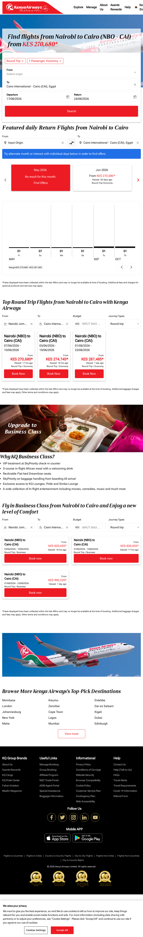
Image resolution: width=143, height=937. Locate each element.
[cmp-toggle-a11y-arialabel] (71, 142)
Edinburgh (101, 719)
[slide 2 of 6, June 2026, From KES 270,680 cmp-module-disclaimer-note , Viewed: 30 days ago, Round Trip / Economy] (102, 178)
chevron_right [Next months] (138, 178)
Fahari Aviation (10, 781)
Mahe (6, 719)
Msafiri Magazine (12, 786)
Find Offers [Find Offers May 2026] (41, 183)
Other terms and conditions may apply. (40, 388)
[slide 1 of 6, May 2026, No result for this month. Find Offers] (40, 178)
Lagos (52, 713)
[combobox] (34, 143)
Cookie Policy (83, 781)
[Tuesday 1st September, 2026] (104, 243)
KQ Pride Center (11, 776)
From (10, 69)
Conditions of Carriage (88, 765)
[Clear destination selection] (138, 143)
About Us (103, 7)
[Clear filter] (31, 320)
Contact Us (119, 760)
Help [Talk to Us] (122, 765)
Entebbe (100, 696)
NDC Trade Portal (49, 776)
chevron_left (122, 263)
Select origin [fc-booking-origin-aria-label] (15, 74)
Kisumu (53, 696)
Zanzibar (54, 702)
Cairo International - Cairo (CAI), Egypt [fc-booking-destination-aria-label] (31, 86)
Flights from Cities (105, 852)
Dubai (98, 713)
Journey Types (116, 312)
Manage (91, 7)
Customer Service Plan (88, 786)
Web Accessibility (85, 797)
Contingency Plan (85, 792)
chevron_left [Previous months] (5, 178)
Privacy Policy (83, 760)
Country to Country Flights (58, 852)
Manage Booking (49, 760)
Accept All (62, 930)
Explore (78, 7)
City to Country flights (73, 856)
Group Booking (48, 765)
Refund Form (120, 792)
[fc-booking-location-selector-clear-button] (135, 84)
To (8, 82)
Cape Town (55, 708)
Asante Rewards (116, 7)
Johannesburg (11, 708)
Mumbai (53, 719)
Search (71, 111)
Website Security (85, 771)
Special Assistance (50, 786)
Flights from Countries (128, 852)
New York (8, 713)
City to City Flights (84, 852)
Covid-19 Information (125, 786)
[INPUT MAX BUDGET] (92, 319)
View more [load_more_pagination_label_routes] (72, 729)
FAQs (116, 771)
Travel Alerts (120, 776)
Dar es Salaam (104, 702)
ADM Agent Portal (49, 781)
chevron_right (131, 263)
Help (128, 7)
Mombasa (8, 696)
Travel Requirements (124, 781)
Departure (12, 94)
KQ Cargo (7, 771)
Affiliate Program (49, 771)
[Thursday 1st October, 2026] (125, 243)
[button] (45, 61)
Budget (77, 312)
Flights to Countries (13, 852)
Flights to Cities (34, 852)
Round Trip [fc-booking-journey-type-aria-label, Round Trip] (13, 61)
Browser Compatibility (88, 776)
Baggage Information (51, 792)
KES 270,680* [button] (40, 44)
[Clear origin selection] (63, 143)
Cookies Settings (36, 930)
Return (77, 94)
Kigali (98, 708)
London (7, 702)
